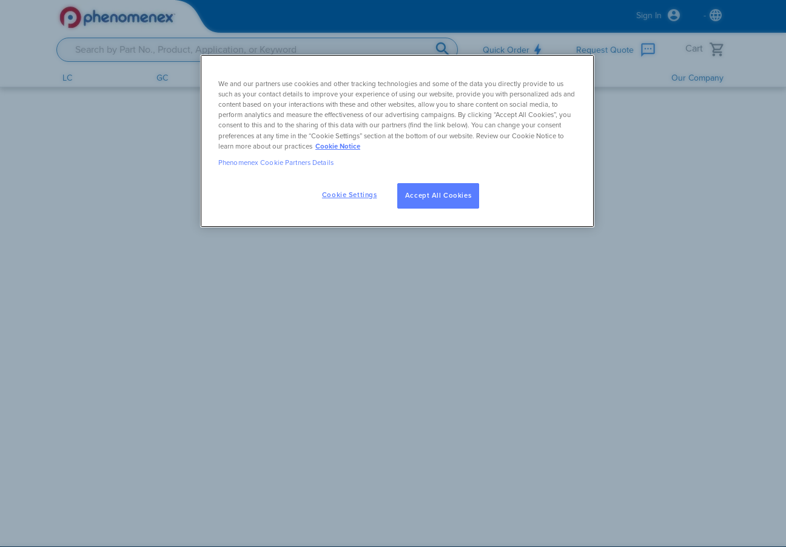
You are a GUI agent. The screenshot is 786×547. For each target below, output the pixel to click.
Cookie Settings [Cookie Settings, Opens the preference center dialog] (349, 195)
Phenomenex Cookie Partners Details (276, 163)
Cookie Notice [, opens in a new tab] (337, 146)
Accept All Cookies (438, 196)
